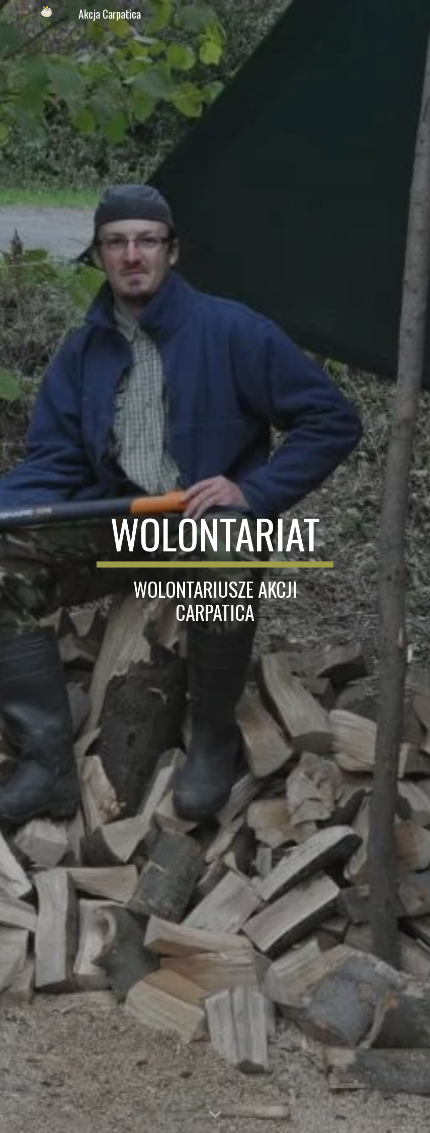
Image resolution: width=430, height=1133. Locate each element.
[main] (215, 566)
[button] (215, 1115)
